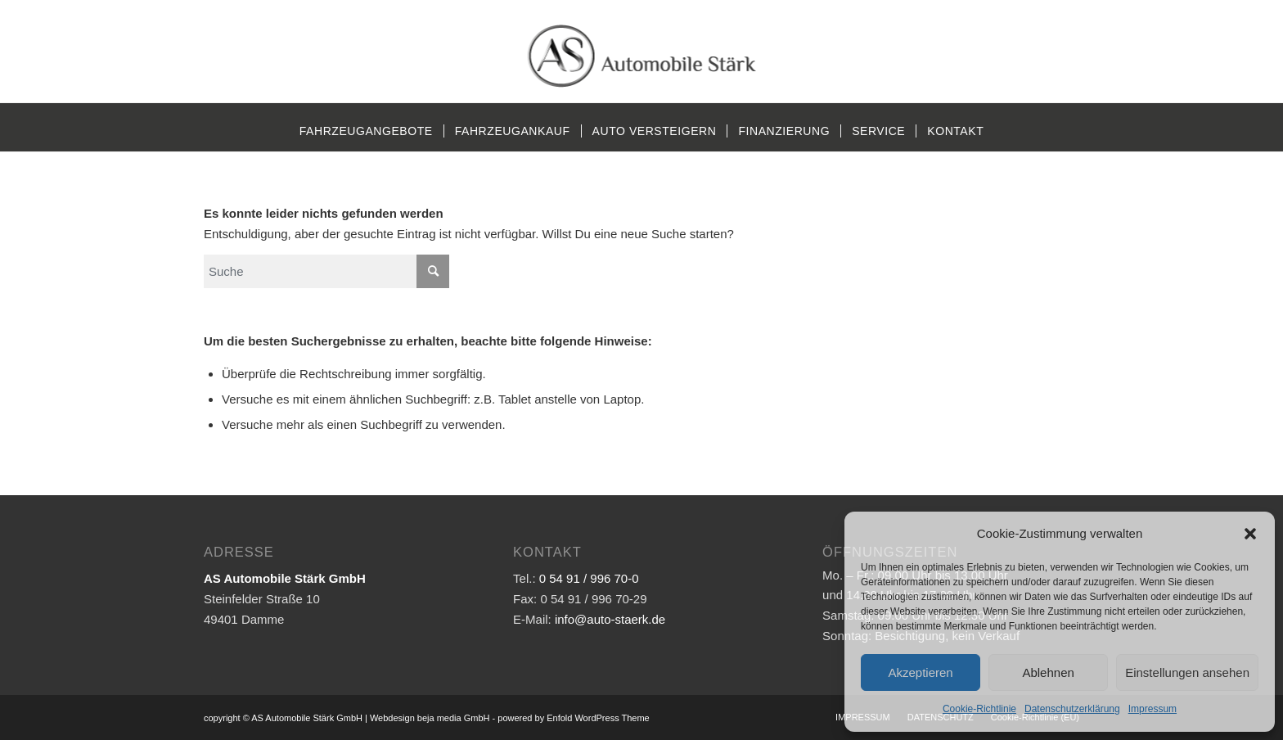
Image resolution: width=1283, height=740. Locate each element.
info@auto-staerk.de (610, 619)
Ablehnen (1048, 672)
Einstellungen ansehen (1187, 672)
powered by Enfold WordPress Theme (573, 718)
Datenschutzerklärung (1072, 709)
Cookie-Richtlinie (979, 709)
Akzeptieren (920, 672)
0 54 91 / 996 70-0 (589, 578)
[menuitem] (366, 131)
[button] (1250, 534)
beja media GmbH (453, 718)
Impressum (1152, 709)
